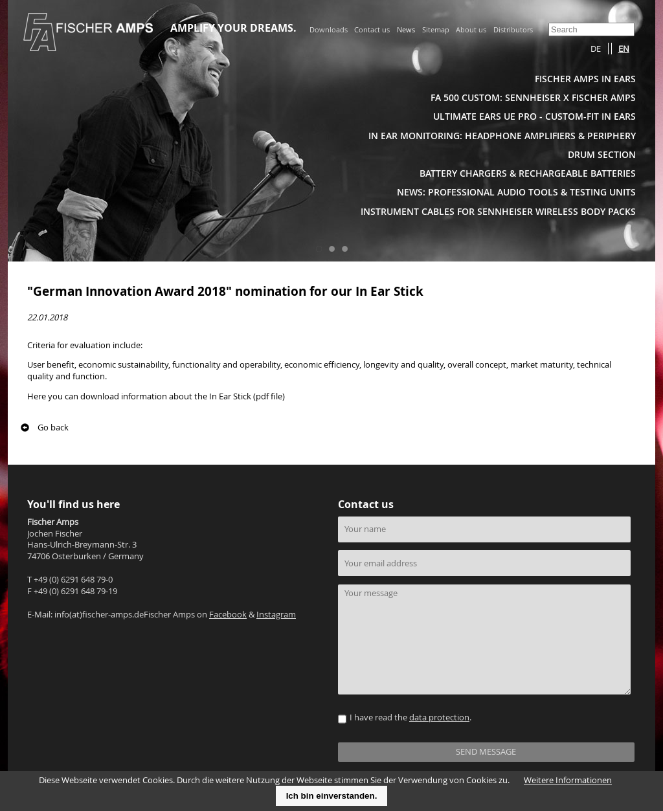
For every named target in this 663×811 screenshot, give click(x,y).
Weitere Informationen (568, 780)
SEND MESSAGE (486, 751)
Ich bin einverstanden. (331, 796)
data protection (439, 717)
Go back (53, 427)
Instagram (276, 614)
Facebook (228, 614)
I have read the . (410, 717)
